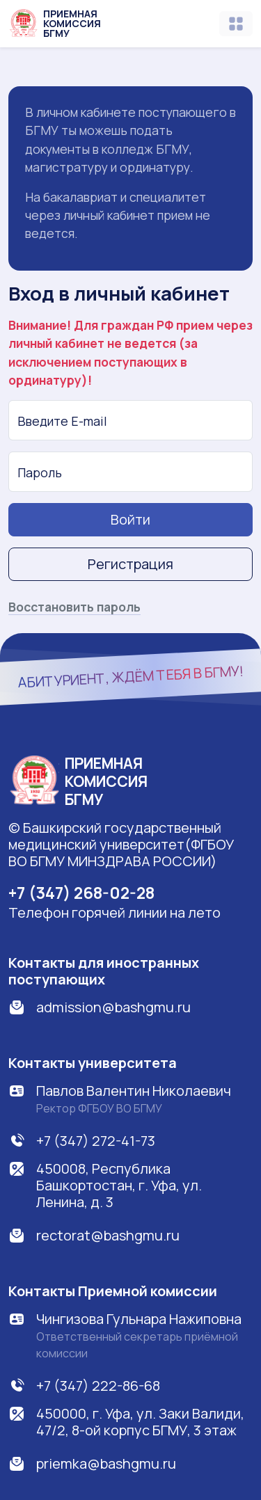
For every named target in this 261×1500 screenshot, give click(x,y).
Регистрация (130, 563)
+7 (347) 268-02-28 (81, 892)
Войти (130, 519)
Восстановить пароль (74, 606)
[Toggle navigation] (236, 23)
